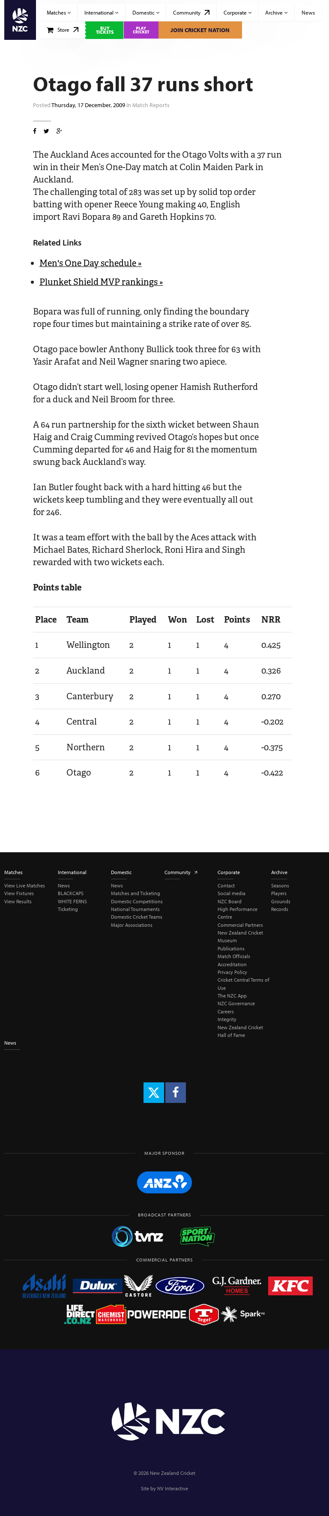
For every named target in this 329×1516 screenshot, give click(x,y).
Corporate (237, 12)
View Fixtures (19, 893)
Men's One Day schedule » (90, 263)
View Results (18, 901)
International (101, 12)
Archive (276, 12)
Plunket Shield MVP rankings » (101, 282)
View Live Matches (24, 885)
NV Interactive (172, 1488)
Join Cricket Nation (200, 30)
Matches (59, 12)
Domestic (145, 12)
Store (63, 29)
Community (191, 12)
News (308, 12)
